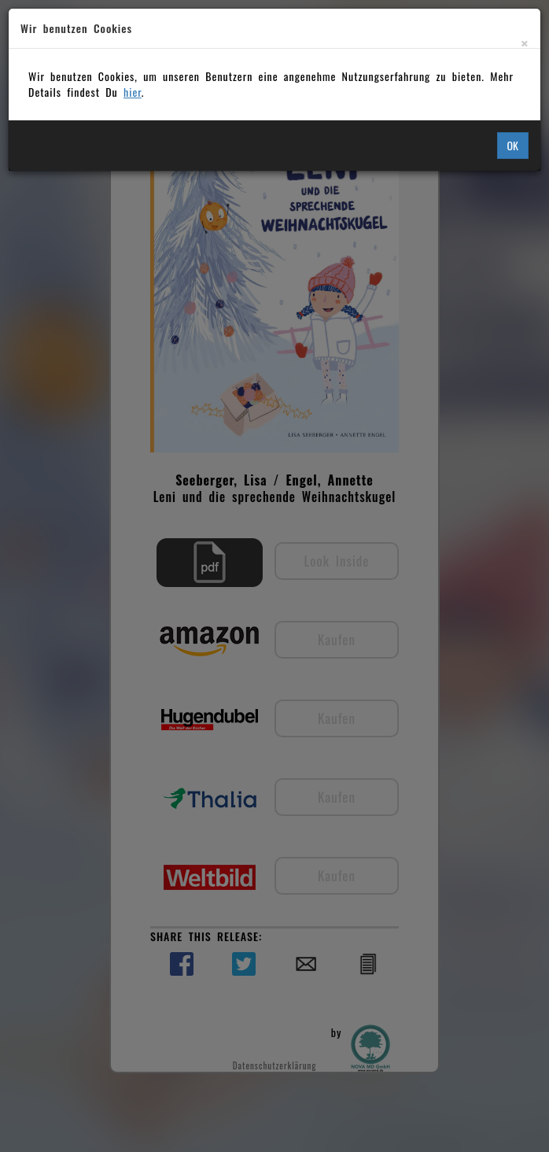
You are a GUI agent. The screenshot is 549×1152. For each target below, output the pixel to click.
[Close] (525, 43)
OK (512, 145)
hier (132, 91)
